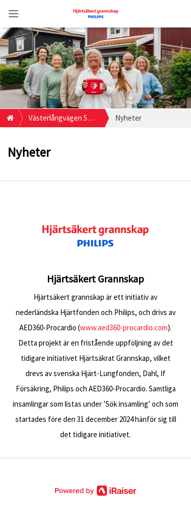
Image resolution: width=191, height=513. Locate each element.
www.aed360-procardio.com (124, 327)
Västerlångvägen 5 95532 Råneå (58, 120)
